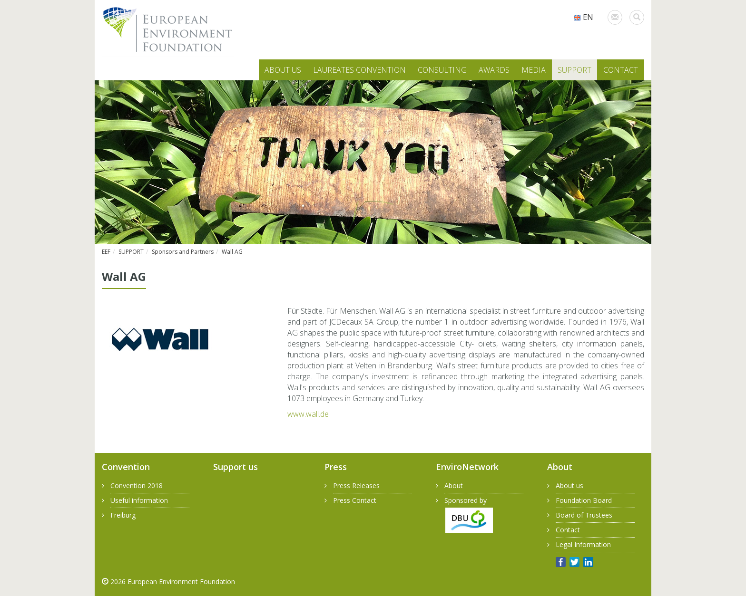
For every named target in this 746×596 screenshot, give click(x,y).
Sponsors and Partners (183, 252)
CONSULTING (442, 70)
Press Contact (354, 500)
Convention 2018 (136, 485)
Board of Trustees (584, 514)
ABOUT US (283, 70)
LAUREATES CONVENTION (359, 70)
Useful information (139, 500)
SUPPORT (574, 70)
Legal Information (583, 544)
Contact (568, 529)
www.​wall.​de (308, 414)
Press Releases (356, 485)
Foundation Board (584, 500)
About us (569, 485)
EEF (106, 252)
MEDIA (533, 70)
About (453, 485)
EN (583, 17)
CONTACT (620, 70)
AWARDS (494, 70)
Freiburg (123, 514)
